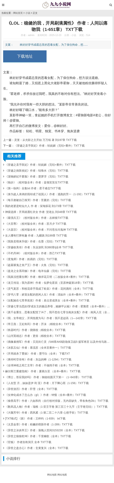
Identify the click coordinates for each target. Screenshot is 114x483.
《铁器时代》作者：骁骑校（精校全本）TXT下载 (35, 330)
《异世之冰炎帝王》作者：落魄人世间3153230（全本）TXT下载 (45, 430)
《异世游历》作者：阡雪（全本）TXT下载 (31, 389)
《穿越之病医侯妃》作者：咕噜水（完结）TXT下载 (36, 170)
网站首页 (18, 13)
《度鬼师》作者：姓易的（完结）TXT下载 (31, 259)
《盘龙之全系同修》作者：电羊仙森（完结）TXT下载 (38, 270)
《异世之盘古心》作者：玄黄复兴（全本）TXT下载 (36, 448)
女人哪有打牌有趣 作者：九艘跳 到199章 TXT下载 (36, 235)
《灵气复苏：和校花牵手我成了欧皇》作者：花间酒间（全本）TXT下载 (49, 288)
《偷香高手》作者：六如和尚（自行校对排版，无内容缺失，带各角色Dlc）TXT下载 (56, 400)
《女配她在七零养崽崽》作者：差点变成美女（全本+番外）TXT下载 (47, 300)
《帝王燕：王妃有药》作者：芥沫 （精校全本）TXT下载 (40, 324)
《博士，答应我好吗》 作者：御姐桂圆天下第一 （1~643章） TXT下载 (48, 377)
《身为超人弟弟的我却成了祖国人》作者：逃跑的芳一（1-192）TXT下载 (50, 194)
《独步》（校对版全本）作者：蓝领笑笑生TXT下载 (36, 182)
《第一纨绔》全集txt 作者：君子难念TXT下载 (33, 188)
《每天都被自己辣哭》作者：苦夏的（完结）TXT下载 (38, 200)
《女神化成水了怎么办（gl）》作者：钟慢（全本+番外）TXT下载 (45, 394)
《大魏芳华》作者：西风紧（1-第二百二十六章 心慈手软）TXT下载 (46, 412)
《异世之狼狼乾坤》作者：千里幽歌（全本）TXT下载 (38, 436)
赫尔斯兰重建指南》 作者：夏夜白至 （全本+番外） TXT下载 (42, 371)
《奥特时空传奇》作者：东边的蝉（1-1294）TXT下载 (38, 359)
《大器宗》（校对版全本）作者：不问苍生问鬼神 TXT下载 (41, 229)
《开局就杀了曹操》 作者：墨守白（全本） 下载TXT (37, 353)
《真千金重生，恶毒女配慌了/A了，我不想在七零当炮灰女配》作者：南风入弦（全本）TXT (58, 312)
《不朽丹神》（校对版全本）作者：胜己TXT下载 (35, 253)
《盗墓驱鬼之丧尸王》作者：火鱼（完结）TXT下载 (36, 265)
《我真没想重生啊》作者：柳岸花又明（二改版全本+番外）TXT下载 (47, 276)
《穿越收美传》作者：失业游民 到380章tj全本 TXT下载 (39, 247)
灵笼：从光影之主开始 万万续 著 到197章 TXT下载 (45, 139)
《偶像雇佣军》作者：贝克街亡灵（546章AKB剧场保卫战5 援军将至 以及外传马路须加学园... (58, 341)
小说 (27, 13)
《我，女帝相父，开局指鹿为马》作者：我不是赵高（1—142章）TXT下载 (51, 318)
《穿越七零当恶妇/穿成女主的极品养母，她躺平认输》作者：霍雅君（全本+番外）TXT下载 (58, 306)
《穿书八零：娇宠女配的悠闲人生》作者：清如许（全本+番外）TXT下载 (50, 294)
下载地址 (25, 56)
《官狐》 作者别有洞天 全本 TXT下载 (28, 442)
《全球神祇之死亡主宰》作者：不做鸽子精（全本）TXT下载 (42, 365)
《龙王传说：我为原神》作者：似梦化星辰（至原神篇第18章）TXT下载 (49, 282)
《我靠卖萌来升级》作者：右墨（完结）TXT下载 (35, 241)
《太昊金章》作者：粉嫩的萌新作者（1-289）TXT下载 (39, 424)
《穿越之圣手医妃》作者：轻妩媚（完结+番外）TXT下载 (49, 145)
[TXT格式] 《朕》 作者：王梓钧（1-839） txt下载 (35, 418)
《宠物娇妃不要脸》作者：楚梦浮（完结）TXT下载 (36, 176)
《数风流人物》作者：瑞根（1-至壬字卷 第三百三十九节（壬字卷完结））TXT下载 (56, 406)
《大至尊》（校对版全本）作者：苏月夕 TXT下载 (35, 223)
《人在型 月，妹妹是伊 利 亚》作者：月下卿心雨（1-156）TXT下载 (47, 383)
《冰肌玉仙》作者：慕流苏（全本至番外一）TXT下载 (38, 347)
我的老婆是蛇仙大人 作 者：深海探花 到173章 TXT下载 (39, 206)
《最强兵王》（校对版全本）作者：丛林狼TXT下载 (36, 217)
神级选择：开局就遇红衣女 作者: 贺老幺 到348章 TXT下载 (41, 211)
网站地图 (52, 474)
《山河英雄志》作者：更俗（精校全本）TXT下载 (35, 335)
